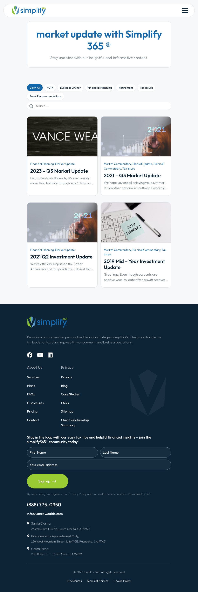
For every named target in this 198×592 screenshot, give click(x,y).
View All (34, 88)
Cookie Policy (122, 581)
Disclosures (35, 403)
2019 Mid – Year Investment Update (134, 264)
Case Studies (70, 394)
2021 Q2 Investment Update (61, 257)
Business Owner (70, 88)
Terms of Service (98, 581)
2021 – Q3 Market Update (132, 175)
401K (50, 88)
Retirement (125, 88)
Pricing (32, 411)
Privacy (66, 377)
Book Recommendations (45, 96)
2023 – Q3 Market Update (59, 171)
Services (33, 377)
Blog (64, 386)
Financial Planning (100, 88)
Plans (31, 386)
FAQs (31, 394)
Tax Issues (146, 88)
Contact (33, 420)
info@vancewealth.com (45, 514)
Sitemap (67, 411)
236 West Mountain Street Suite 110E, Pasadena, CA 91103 (68, 541)
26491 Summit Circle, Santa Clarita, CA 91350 (60, 529)
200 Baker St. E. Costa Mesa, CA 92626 (56, 554)
